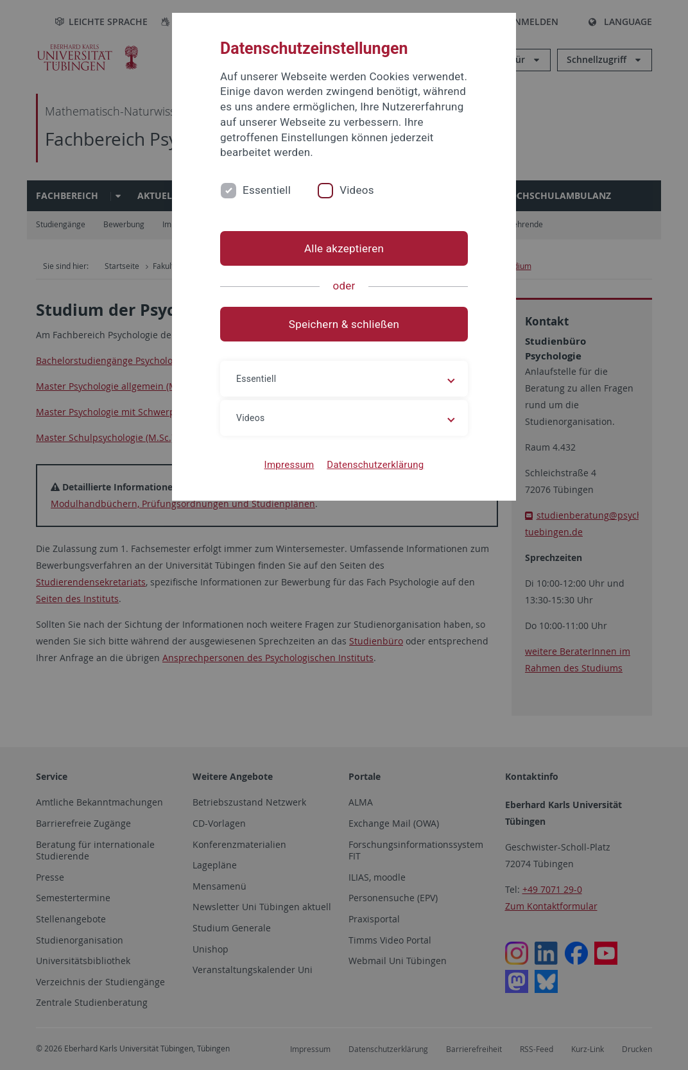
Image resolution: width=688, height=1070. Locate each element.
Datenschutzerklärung (375, 464)
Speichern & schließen (344, 324)
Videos (357, 190)
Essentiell (267, 190)
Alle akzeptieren (344, 248)
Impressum (289, 464)
